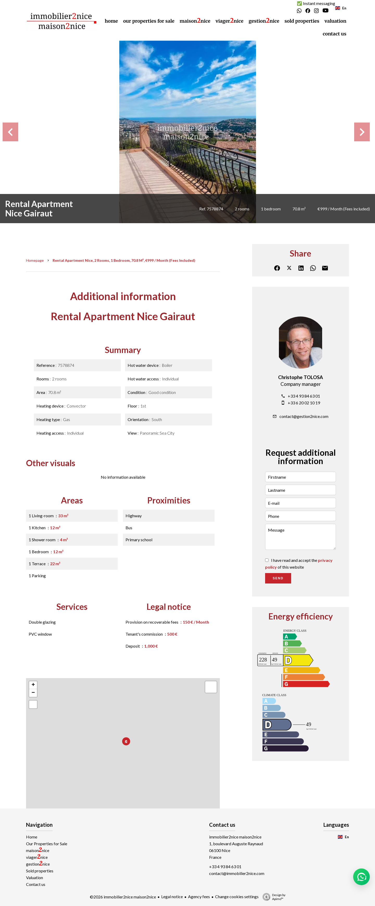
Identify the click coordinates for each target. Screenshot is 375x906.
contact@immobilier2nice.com (236, 873)
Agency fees (199, 896)
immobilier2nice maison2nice (235, 836)
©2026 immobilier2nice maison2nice (123, 896)
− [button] (33, 693)
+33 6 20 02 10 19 (304, 402)
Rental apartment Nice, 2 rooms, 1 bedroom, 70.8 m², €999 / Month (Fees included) (124, 260)
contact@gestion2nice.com (303, 416)
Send (278, 578)
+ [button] (33, 685)
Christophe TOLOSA (300, 377)
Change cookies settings (237, 896)
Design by (272, 897)
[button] (361, 876)
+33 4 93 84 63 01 (304, 395)
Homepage (35, 260)
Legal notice (172, 896)
